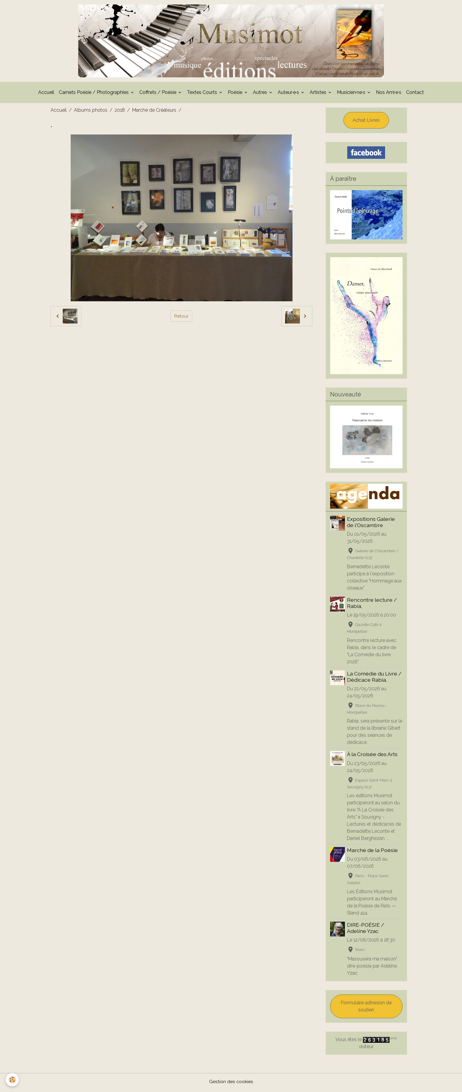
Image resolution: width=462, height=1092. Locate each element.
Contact (415, 94)
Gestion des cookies (231, 1083)
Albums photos (90, 112)
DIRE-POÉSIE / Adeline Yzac (366, 929)
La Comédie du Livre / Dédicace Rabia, (374, 678)
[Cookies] (12, 1079)
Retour (181, 318)
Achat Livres (366, 122)
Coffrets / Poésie (158, 94)
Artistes (318, 94)
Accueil (46, 94)
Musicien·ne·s (351, 94)
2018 (120, 112)
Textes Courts (202, 94)
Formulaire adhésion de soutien (366, 1008)
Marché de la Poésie (372, 852)
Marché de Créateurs (154, 112)
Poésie (235, 94)
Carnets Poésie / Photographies (94, 94)
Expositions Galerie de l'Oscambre (371, 524)
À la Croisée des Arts (372, 756)
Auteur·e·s (289, 94)
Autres (260, 94)
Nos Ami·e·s (388, 94)
